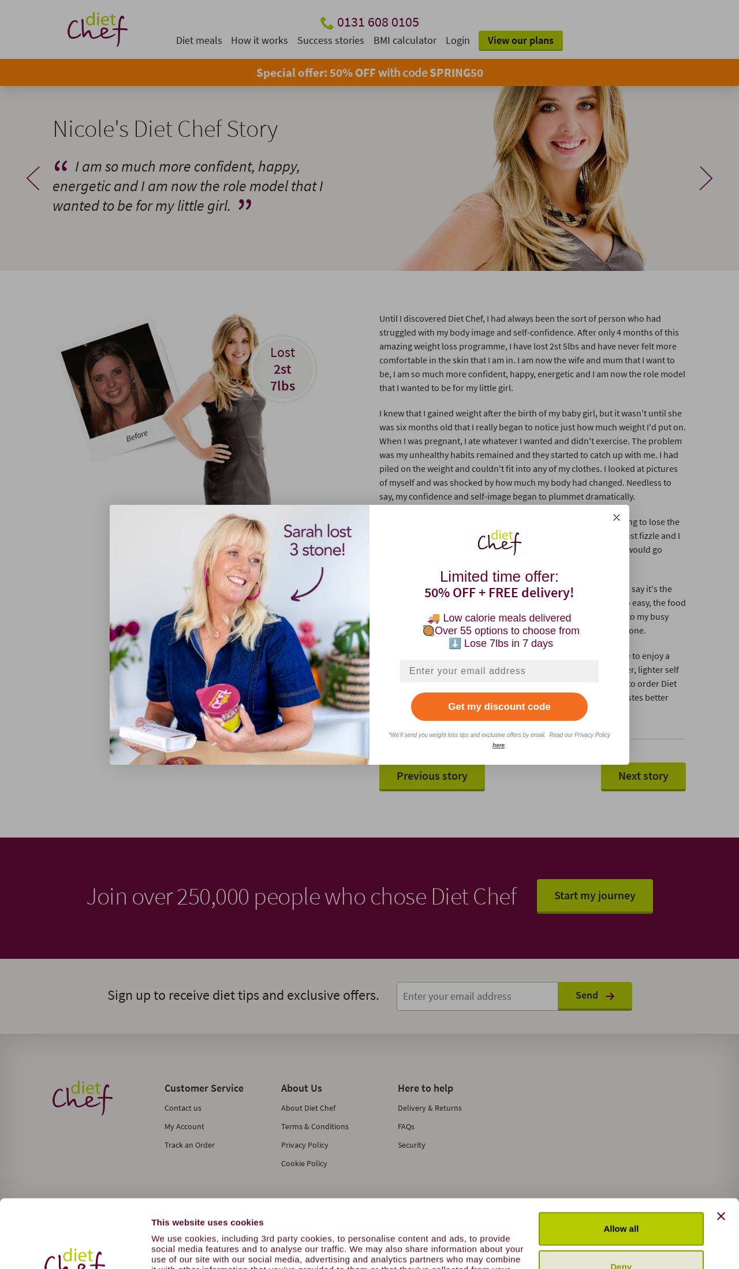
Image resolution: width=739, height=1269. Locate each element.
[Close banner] (721, 1152)
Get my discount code (499, 706)
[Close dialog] (617, 517)
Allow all (621, 1165)
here (498, 745)
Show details (178, 1246)
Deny (621, 1202)
